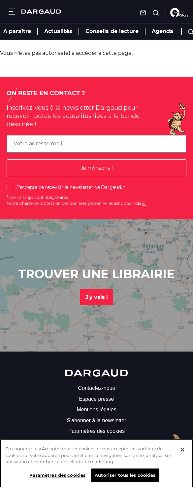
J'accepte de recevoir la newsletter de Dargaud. (69, 187)
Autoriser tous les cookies (125, 479)
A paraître (17, 31)
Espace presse (96, 399)
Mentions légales (96, 409)
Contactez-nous (96, 388)
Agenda (162, 31)
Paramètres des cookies (96, 431)
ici (144, 203)
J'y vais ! (96, 297)
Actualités (58, 31)
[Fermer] (182, 454)
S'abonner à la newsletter (96, 420)
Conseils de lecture (112, 31)
